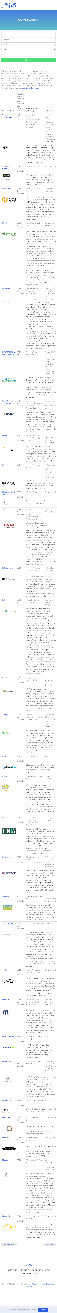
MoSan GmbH (7, 1216)
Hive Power (6, 188)
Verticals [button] (13, 1270)
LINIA (4, 818)
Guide (34, 1270)
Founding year (20, 95)
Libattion (5, 756)
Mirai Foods (6, 1100)
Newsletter (25, 1274)
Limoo (4, 776)
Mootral (5, 1160)
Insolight (5, 435)
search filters (42, 83)
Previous (10, 1245)
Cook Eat (5, 896)
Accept (43, 1309)
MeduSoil (5, 1000)
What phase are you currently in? (20, 106)
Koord (4, 678)
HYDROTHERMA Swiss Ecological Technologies (8, 354)
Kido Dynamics (7, 568)
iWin (4, 509)
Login (35, 1274)
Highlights (25, 1270)
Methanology (7, 1061)
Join (41, 1270)
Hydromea (6, 289)
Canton (20, 99)
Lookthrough (7, 857)
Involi (4, 465)
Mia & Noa (6, 1118)
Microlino (5, 1138)
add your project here (30, 88)
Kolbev (4, 600)
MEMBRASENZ (8, 1036)
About (47, 1270)
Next (48, 1245)
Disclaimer (35, 1284)
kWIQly (5, 715)
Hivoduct (5, 223)
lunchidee (5, 970)
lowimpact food (8, 923)
